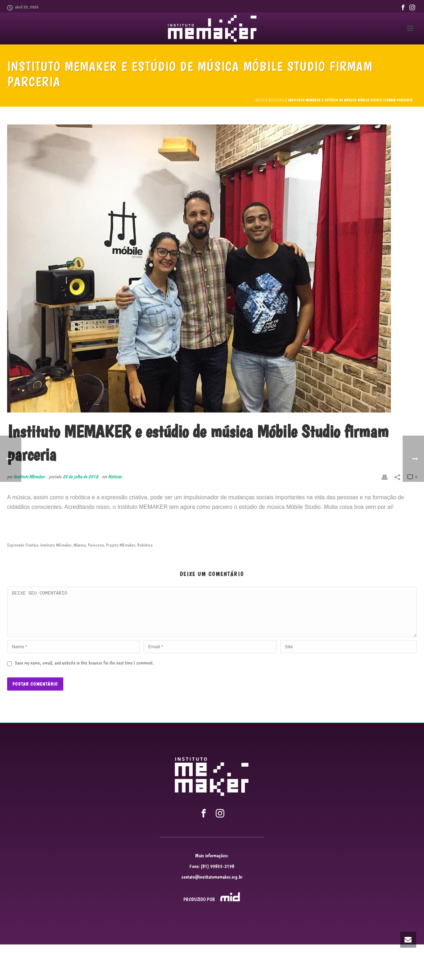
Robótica (144, 545)
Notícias (276, 100)
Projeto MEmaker (120, 545)
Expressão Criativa (22, 545)
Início (259, 100)
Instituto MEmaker (29, 476)
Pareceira (96, 545)
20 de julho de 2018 (80, 476)
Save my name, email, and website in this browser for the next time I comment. (84, 671)
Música (80, 545)
